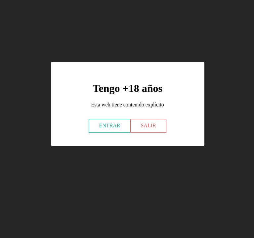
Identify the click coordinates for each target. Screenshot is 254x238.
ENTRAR (109, 125)
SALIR (148, 125)
